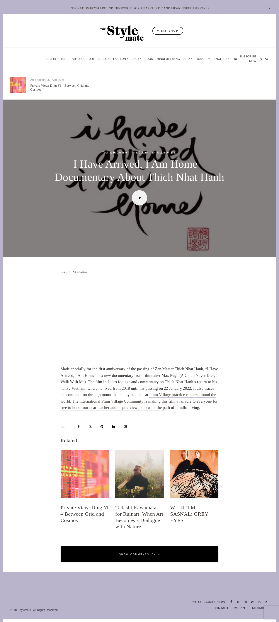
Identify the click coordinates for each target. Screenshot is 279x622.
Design (103, 58)
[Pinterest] (252, 601)
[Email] (125, 426)
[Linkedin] (259, 601)
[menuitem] (222, 59)
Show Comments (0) (139, 554)
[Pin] (101, 426)
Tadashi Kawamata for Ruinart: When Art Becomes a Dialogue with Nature (148, 87)
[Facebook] (231, 601)
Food (149, 58)
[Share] (79, 426)
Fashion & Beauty (127, 58)
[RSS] (261, 59)
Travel (200, 58)
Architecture (57, 58)
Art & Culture (83, 58)
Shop (188, 58)
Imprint (240, 608)
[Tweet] (90, 426)
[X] (238, 601)
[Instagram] (245, 601)
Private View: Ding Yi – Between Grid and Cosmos (59, 87)
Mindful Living (168, 58)
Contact (220, 608)
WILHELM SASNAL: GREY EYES (233, 87)
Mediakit (259, 608)
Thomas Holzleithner (115, 152)
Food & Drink (127, 79)
